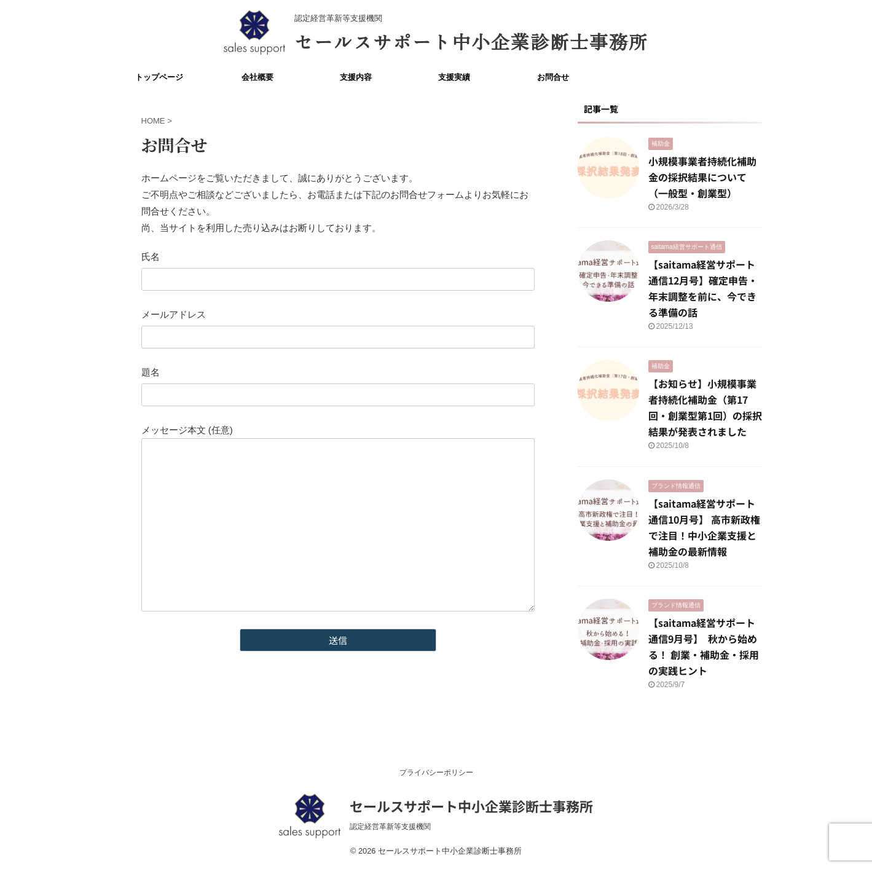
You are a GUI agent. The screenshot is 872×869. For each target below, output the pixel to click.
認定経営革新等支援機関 (394, 826)
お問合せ (553, 77)
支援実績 (454, 77)
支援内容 (356, 77)
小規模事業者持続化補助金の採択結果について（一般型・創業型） (702, 177)
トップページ (159, 77)
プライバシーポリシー (436, 772)
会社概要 (257, 77)
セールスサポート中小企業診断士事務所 (471, 41)
